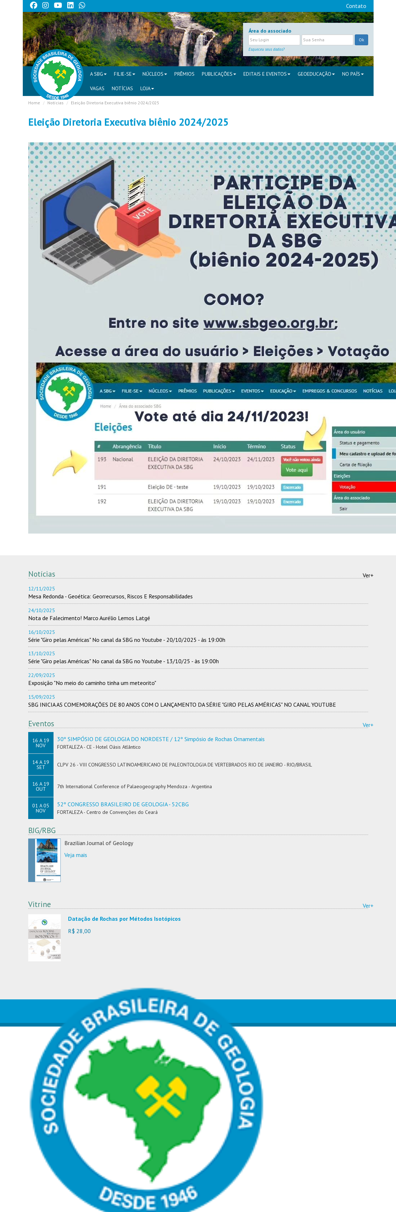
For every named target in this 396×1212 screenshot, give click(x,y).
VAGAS (97, 88)
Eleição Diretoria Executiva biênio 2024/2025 (115, 102)
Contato (356, 5)
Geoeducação (316, 74)
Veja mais (75, 854)
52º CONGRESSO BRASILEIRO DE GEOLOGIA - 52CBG (123, 804)
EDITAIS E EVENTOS (266, 74)
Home (34, 102)
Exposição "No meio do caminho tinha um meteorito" (92, 682)
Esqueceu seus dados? (266, 49)
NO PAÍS (353, 74)
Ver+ (368, 575)
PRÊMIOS (184, 74)
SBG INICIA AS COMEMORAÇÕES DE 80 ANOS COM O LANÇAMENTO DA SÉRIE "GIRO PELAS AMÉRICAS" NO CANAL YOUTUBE (182, 704)
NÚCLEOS (154, 74)
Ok (361, 39)
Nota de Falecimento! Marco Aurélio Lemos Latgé (89, 618)
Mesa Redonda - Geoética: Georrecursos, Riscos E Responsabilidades (110, 596)
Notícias (122, 88)
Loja (147, 88)
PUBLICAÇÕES (219, 74)
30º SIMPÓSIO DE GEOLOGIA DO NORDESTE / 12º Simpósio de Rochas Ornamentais (161, 739)
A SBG (98, 74)
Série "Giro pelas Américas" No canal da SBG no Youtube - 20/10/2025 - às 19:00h (126, 639)
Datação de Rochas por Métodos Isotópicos (124, 918)
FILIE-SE (124, 74)
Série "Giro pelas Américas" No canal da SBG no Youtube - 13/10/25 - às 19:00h (123, 661)
